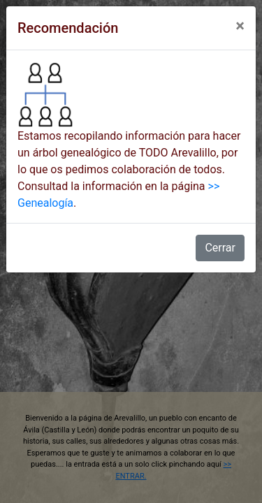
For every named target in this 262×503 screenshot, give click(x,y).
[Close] (240, 25)
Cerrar (220, 247)
